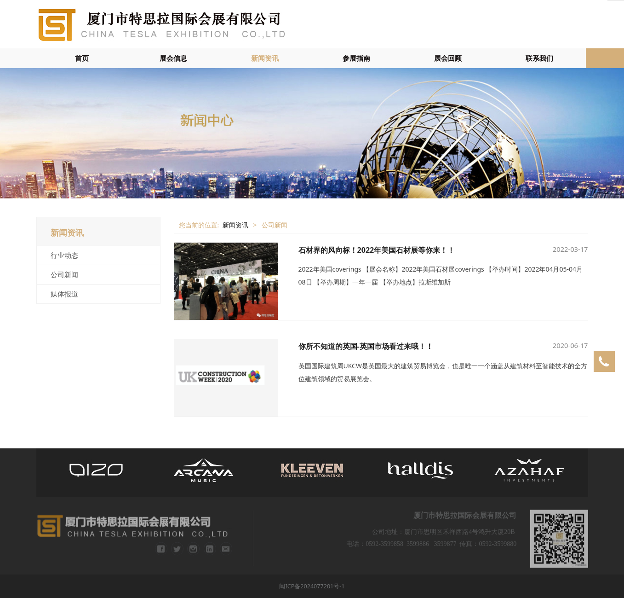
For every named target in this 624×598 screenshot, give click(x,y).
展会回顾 (448, 58)
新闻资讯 (265, 58)
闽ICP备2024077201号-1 (311, 586)
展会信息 (173, 58)
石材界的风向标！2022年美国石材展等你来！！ (376, 250)
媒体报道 (64, 293)
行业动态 (64, 255)
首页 (82, 58)
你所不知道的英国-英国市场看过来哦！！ (365, 346)
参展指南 (356, 58)
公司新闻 (64, 274)
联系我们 (539, 58)
